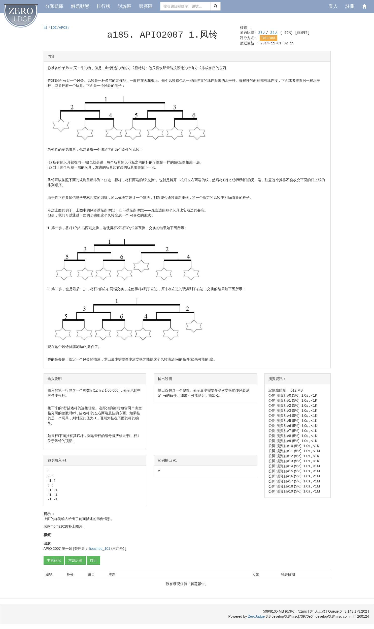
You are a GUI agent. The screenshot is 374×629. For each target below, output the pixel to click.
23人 (262, 33)
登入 (333, 6)
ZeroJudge (256, 616)
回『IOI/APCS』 (57, 28)
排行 (93, 560)
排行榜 (103, 6)
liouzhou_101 (100, 548)
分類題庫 (54, 6)
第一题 (67, 548)
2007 (57, 548)
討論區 (124, 6)
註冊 (349, 6)
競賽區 (146, 6)
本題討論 (75, 560)
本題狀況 (54, 560)
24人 (275, 33)
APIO (48, 548)
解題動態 (80, 6)
